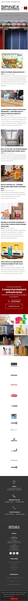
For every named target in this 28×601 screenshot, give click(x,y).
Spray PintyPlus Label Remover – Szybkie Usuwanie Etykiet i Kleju (12, 263)
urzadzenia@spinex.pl (14, 549)
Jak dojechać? (14, 537)
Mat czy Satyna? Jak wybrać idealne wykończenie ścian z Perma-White (14, 150)
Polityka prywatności (14, 567)
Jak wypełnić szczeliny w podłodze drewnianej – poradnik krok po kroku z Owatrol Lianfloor (13, 111)
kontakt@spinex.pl (14, 546)
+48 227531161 (15, 302)
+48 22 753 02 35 (9, 514)
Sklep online (14, 569)
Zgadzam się (14, 598)
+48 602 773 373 (9, 502)
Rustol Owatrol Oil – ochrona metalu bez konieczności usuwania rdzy (13, 187)
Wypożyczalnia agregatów (14, 562)
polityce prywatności (19, 596)
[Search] (22, 8)
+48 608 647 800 (20, 514)
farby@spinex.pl (14, 548)
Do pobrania (14, 565)
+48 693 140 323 (20, 502)
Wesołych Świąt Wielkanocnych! (13, 72)
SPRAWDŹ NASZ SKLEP (14, 306)
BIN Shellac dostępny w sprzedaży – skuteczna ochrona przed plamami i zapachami (13, 224)
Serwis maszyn (14, 563)
